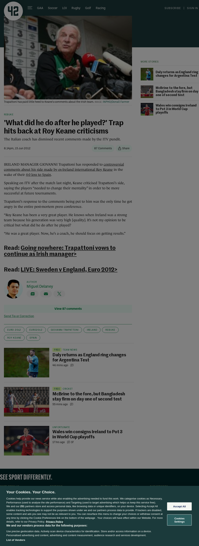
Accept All (179, 506)
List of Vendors (15, 540)
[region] (99, 516)
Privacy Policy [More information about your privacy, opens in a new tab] (54, 521)
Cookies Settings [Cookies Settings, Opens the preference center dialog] (179, 520)
